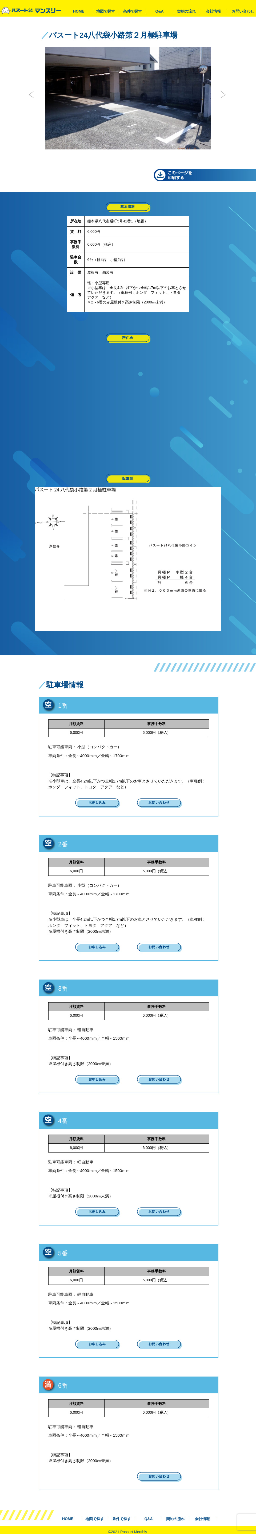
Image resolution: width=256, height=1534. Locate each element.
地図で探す (105, 11)
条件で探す (132, 11)
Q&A (159, 11)
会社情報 (213, 11)
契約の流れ (186, 11)
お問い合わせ (243, 11)
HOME (78, 11)
